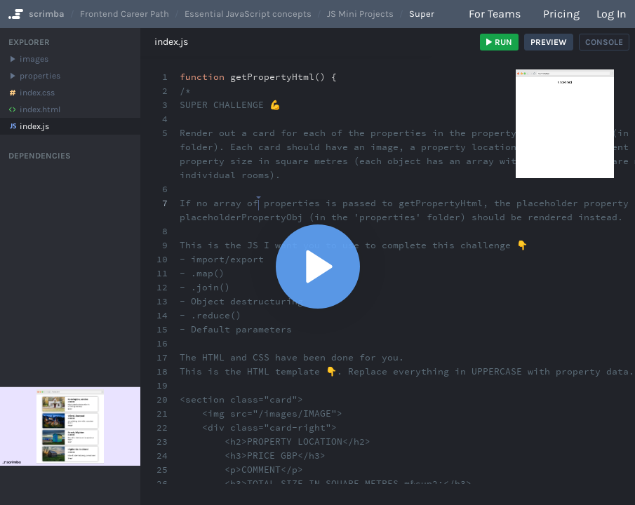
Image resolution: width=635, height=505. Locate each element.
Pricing (561, 13)
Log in (611, 13)
